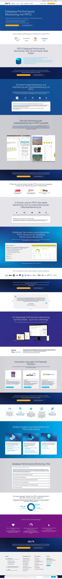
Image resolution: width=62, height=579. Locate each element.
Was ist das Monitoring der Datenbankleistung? (21, 469)
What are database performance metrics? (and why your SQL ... (13, 450)
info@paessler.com (49, 563)
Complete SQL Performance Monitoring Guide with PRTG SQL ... (13, 447)
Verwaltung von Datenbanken (14, 99)
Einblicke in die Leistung (23, 214)
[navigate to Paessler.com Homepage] (7, 3)
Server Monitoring (45, 448)
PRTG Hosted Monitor (20, 416)
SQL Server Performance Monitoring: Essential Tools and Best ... (12, 452)
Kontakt (48, 0)
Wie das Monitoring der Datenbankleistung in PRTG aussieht (33, 59)
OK (53, 576)
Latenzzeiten (34, 126)
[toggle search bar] (56, 3)
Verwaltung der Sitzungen (42, 99)
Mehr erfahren (10, 388)
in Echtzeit (48, 127)
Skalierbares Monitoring (49, 214)
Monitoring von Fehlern (32, 99)
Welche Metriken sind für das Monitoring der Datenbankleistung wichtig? (25, 481)
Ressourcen (26, 3)
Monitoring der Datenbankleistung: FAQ (30, 63)
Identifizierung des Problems (32, 214)
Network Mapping (45, 447)
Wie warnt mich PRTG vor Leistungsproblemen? (21, 483)
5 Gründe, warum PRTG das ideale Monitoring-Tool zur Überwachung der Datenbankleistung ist (38, 60)
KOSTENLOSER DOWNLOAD (12, 25)
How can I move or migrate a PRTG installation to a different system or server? (31, 453)
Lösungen (18, 3)
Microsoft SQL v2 (12, 248)
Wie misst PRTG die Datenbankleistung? (19, 478)
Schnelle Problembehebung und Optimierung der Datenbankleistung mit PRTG (35, 57)
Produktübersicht (27, 25)
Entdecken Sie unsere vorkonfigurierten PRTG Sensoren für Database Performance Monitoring (38, 61)
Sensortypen (27, 241)
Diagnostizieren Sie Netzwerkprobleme (18, 126)
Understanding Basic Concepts (29, 451)
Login (51, 0)
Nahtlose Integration (41, 214)
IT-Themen (8, 5)
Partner (31, 3)
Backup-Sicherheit (49, 99)
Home (6, 5)
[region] (31, 576)
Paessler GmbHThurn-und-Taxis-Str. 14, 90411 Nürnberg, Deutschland (50, 561)
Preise (22, 3)
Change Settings (46, 576)
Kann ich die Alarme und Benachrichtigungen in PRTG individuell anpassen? (25, 486)
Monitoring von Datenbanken (13, 214)
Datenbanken (32, 93)
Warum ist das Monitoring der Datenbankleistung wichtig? (22, 476)
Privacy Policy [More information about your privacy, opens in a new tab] (35, 576)
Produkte (13, 3)
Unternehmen (44, 0)
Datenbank (11, 5)
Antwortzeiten (30, 126)
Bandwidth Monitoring (45, 449)
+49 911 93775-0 (49, 565)
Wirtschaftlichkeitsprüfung (24, 99)
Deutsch (55, 0)
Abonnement (53, 415)
